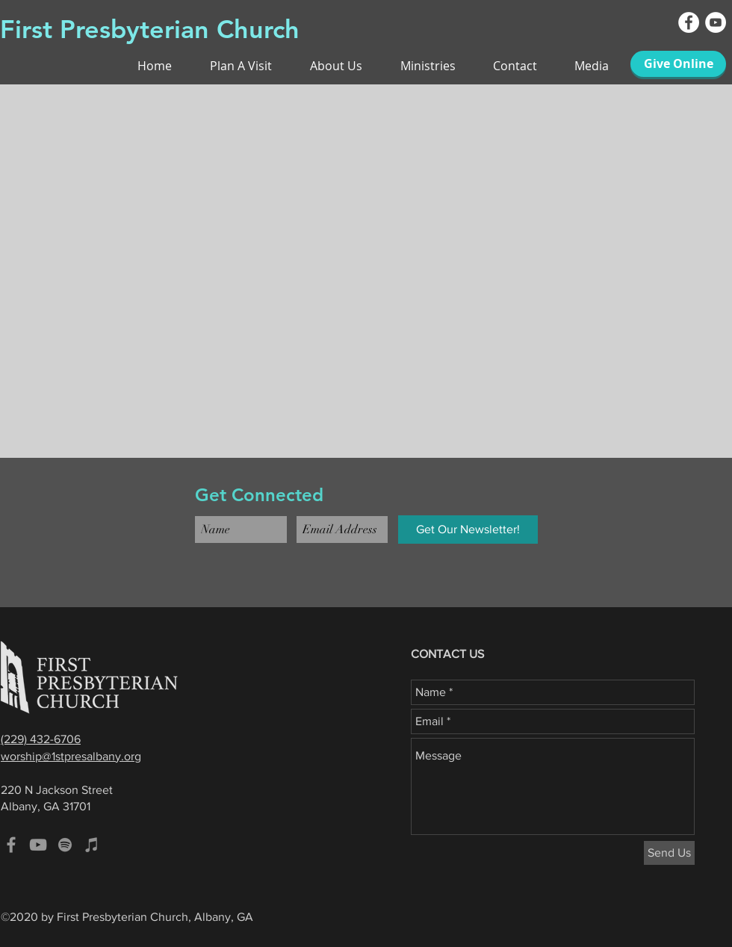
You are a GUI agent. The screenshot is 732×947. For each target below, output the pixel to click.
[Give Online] (678, 64)
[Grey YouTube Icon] (38, 844)
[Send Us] (669, 853)
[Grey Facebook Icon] (11, 844)
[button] (504, 66)
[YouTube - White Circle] (715, 22)
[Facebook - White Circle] (688, 22)
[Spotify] (65, 844)
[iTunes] (91, 844)
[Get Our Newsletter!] (468, 529)
